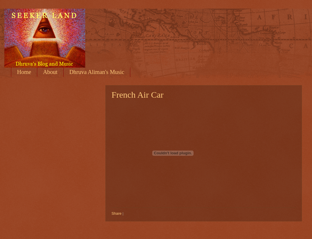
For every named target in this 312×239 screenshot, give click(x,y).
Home (24, 72)
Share (116, 213)
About (50, 72)
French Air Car (138, 94)
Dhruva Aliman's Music (96, 72)
